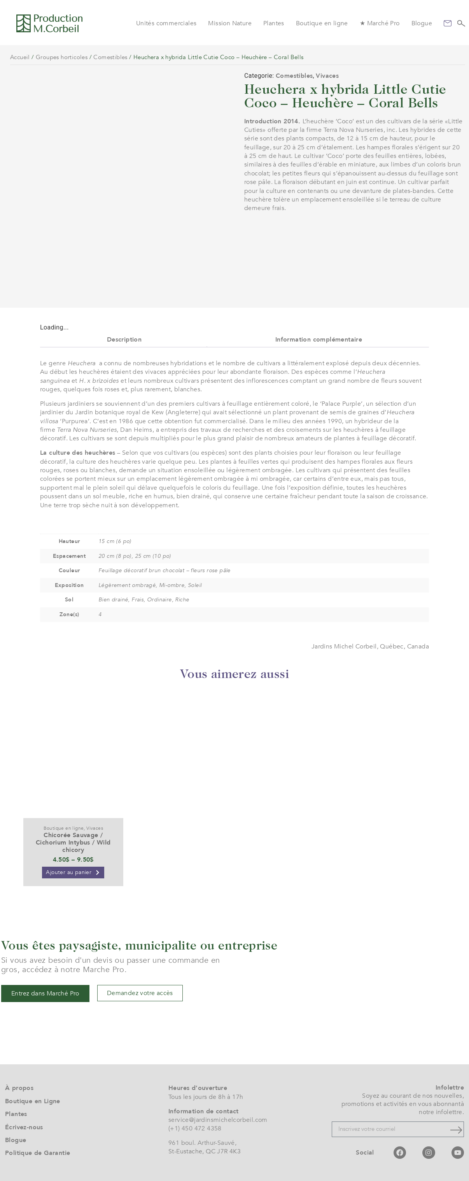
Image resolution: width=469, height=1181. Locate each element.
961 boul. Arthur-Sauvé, (202, 1143)
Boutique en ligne (322, 23)
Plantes (273, 23)
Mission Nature (230, 23)
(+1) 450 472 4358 (195, 1128)
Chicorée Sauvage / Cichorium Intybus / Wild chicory (73, 842)
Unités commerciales (166, 23)
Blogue (421, 23)
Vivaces (327, 76)
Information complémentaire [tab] (318, 339)
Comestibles (110, 57)
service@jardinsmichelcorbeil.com (218, 1120)
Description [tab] (124, 339)
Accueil (20, 57)
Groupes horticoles (62, 57)
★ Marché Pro (380, 23)
